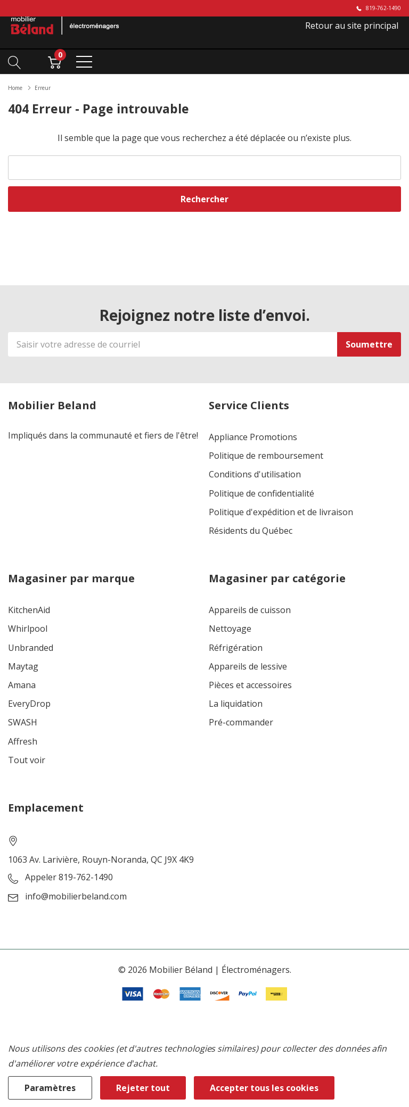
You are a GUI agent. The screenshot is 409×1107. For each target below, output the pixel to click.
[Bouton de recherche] (14, 61)
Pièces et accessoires (250, 685)
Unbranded (30, 648)
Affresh (22, 742)
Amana (22, 685)
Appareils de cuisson (250, 610)
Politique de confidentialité (261, 494)
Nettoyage (230, 629)
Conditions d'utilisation (255, 474)
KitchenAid (29, 610)
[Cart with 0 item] (54, 61)
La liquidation (236, 704)
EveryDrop (29, 704)
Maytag (23, 667)
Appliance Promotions (253, 437)
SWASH (22, 722)
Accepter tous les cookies (264, 1088)
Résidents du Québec (250, 531)
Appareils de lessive (248, 667)
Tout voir (26, 760)
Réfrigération (236, 648)
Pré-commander (241, 722)
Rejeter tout (143, 1088)
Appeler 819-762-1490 (69, 877)
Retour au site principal (351, 25)
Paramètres (50, 1088)
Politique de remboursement (266, 456)
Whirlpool (27, 629)
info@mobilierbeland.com (76, 896)
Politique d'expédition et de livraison (281, 512)
